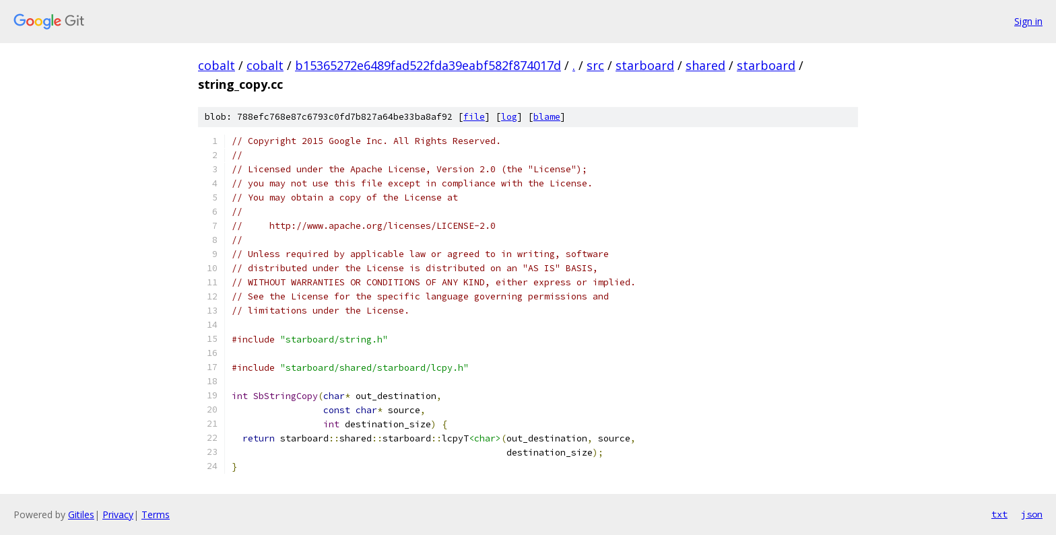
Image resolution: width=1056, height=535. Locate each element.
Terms (155, 514)
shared (705, 65)
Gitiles (81, 514)
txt (999, 514)
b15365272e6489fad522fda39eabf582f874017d (428, 65)
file (474, 116)
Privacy (117, 514)
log (509, 116)
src (595, 65)
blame (546, 116)
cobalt (216, 65)
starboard (645, 65)
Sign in (1028, 21)
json (1032, 514)
